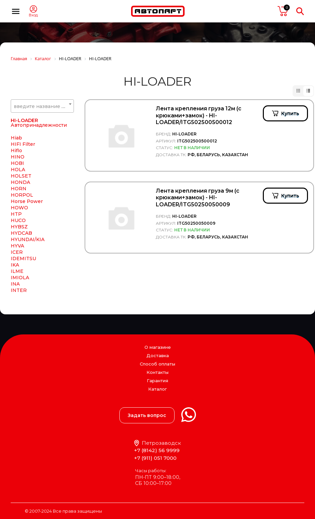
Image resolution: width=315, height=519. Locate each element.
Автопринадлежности (39, 126)
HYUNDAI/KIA (27, 241)
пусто (283, 11)
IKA (15, 266)
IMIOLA (20, 279)
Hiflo (16, 152)
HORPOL (22, 196)
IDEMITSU (23, 260)
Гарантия (157, 380)
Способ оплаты (157, 364)
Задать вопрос (147, 415)
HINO (17, 158)
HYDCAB (21, 234)
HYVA (17, 247)
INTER (19, 292)
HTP (16, 215)
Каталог (157, 389)
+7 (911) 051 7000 (155, 458)
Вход (33, 15)
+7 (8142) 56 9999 (157, 450)
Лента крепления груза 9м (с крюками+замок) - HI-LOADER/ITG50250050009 (197, 198)
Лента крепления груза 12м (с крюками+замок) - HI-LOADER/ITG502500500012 (198, 115)
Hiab (16, 139)
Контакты (157, 372)
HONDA (20, 184)
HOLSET (21, 177)
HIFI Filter (23, 145)
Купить (290, 113)
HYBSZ (19, 228)
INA (15, 285)
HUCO (18, 222)
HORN (18, 190)
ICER (17, 253)
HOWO (19, 209)
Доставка (157, 355)
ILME (17, 273)
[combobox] (42, 106)
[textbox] (42, 106)
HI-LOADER (24, 122)
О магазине (157, 347)
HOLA (18, 171)
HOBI (17, 165)
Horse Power (27, 203)
